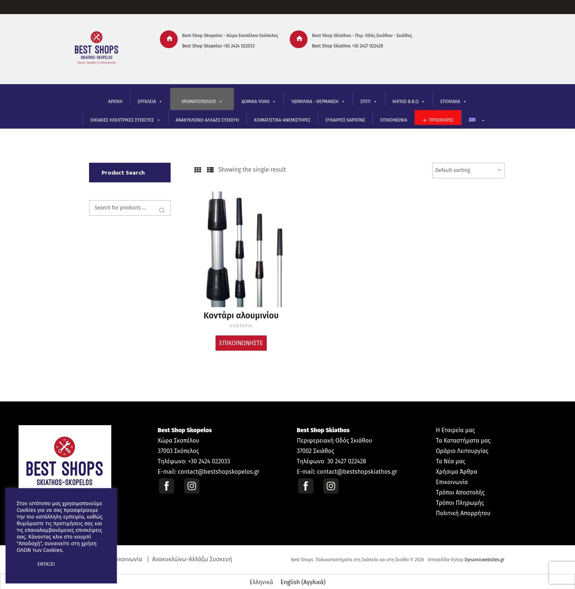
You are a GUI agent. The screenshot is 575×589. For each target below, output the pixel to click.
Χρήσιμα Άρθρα (456, 469)
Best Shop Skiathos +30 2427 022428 (347, 46)
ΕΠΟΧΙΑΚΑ (453, 102)
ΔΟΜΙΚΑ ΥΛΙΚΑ (259, 102)
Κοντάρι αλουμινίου (241, 314)
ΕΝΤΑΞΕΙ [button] (46, 564)
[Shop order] (468, 170)
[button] (23, 564)
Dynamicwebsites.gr (484, 557)
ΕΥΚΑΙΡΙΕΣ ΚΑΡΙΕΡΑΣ (345, 120)
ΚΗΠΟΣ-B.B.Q (408, 102)
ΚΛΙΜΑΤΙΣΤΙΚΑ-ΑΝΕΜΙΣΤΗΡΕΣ (282, 120)
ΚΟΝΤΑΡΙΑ (241, 323)
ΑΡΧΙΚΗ (115, 101)
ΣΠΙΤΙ (368, 102)
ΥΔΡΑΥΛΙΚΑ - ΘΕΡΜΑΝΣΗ (318, 102)
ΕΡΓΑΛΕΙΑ (150, 102)
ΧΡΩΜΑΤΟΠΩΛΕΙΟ (202, 102)
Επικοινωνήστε (241, 340)
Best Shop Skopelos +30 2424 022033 (218, 46)
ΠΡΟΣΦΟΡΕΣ (441, 120)
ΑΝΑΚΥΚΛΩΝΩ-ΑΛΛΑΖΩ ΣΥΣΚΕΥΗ (207, 120)
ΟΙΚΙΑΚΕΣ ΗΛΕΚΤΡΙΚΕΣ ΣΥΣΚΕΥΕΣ (125, 120)
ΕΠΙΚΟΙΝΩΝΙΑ (393, 120)
